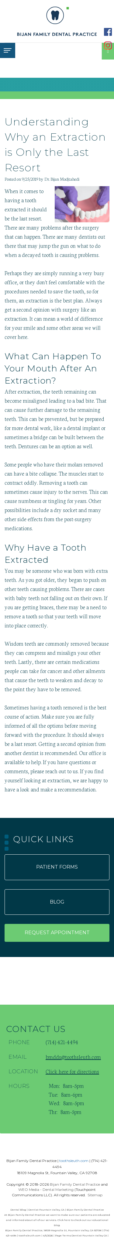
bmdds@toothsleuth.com (73, 1057)
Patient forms (57, 867)
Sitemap (95, 1195)
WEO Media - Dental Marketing (46, 1189)
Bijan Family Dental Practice (75, 1184)
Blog (57, 902)
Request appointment (57, 932)
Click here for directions (72, 1071)
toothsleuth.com (73, 1160)
